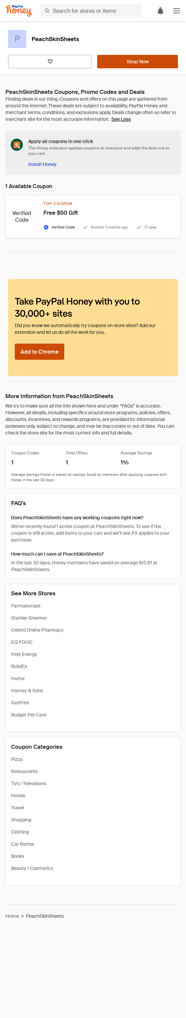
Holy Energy (24, 654)
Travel (17, 808)
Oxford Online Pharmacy (37, 630)
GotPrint (20, 703)
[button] (177, 11)
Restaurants (24, 771)
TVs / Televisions (28, 783)
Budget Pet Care (28, 715)
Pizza (17, 759)
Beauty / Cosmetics (32, 868)
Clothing (20, 832)
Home (12, 916)
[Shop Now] (137, 61)
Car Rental (22, 844)
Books (17, 856)
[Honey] (18, 11)
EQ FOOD (21, 642)
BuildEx (19, 666)
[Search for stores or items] (91, 10)
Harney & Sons (27, 691)
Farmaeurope (25, 606)
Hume (18, 678)
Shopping (21, 820)
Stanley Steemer (29, 618)
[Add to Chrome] (39, 352)
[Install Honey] (42, 164)
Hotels (18, 796)
